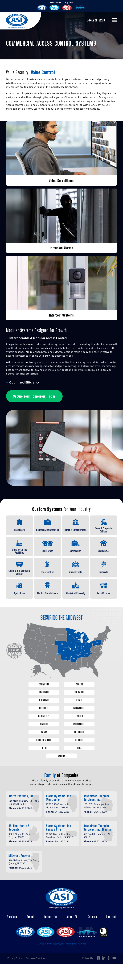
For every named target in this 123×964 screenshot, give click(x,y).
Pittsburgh (80, 732)
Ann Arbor (43, 684)
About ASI (72, 917)
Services (12, 917)
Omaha (43, 732)
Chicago (80, 684)
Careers (92, 917)
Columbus (80, 692)
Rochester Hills (43, 740)
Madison (43, 724)
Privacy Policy (14, 958)
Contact (111, 917)
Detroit (80, 700)
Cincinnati (43, 692)
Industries (50, 917)
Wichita (61, 756)
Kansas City (43, 716)
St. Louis (80, 740)
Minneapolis (80, 724)
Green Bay (43, 708)
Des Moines (43, 700)
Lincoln (80, 716)
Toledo (43, 748)
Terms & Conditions (36, 958)
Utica (80, 748)
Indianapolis (80, 708)
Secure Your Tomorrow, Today (33, 396)
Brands (31, 917)
